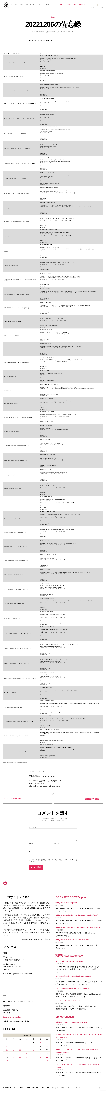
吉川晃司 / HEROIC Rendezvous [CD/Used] (72, 1027)
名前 (31, 846)
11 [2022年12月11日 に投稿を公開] (6, 1052)
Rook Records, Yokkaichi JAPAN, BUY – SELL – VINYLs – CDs (31, 1092)
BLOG (75, 6)
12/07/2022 (51, 34)
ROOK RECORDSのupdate (75, 899)
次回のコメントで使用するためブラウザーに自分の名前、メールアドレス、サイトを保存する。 (54, 862)
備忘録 (53, 19)
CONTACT (82, 6)
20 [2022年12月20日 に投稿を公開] (20, 1055)
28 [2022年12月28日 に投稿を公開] (27, 1059)
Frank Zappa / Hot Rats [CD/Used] (69, 1005)
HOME (61, 6)
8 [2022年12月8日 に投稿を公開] (33, 1048)
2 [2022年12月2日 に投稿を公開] (40, 1045)
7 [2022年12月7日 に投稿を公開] (26, 1048)
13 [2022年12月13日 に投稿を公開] (20, 1052)
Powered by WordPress (78, 1092)
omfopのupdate (66, 1021)
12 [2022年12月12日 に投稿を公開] (13, 1052)
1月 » (47, 1063)
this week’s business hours (13, 1019)
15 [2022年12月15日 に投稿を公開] (33, 1052)
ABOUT (68, 6)
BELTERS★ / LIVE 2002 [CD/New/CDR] (71, 966)
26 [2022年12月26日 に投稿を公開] (13, 1059)
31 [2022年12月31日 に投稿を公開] (47, 1059)
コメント (32, 829)
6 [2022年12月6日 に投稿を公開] (20, 1048)
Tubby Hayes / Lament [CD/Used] (68, 905)
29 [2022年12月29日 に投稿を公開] (33, 1059)
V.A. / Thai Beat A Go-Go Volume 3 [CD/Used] (73, 993)
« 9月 (6, 1063)
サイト (31, 854)
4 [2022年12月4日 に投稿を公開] (6, 1048)
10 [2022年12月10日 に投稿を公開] (47, 1048)
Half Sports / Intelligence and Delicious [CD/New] (75, 981)
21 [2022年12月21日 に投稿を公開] (27, 1055)
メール (56, 846)
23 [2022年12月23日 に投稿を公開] (40, 1055)
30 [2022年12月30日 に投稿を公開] (40, 1059)
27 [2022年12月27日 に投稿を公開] (20, 1059)
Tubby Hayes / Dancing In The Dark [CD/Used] (73, 945)
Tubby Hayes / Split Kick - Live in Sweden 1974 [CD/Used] (78, 917)
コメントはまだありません (67, 34)
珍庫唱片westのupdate (71, 960)
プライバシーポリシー (62, 1092)
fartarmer (40, 34)
